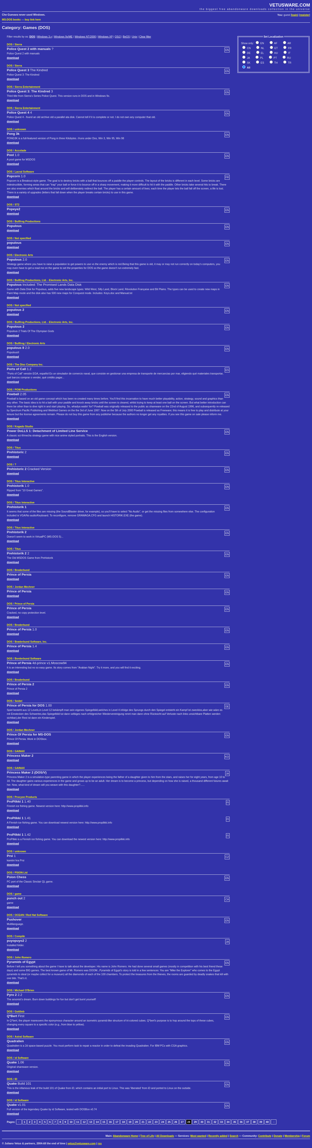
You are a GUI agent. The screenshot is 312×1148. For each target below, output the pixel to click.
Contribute (264, 1135)
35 (234, 1121)
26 (175, 1121)
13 (90, 1121)
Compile (20, 936)
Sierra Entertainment (27, 86)
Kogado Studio (24, 426)
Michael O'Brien (24, 990)
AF (275, 43)
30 (201, 1121)
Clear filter (145, 36)
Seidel (18, 700)
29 (195, 1121)
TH (275, 62)
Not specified (23, 238)
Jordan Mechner (25, 586)
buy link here (33, 19)
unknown (20, 129)
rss (100, 1143)
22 (149, 1121)
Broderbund (22, 570)
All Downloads (165, 1135)
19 (129, 1121)
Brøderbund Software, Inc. (31, 641)
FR (289, 48)
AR (289, 43)
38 (254, 1121)
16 (110, 1121)
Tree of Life (147, 1135)
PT (275, 57)
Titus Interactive (25, 481)
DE (248, 52)
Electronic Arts (24, 255)
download (13, 57)
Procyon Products (26, 796)
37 (247, 1121)
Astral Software (24, 1036)
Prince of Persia (24, 603)
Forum (306, 1135)
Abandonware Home (125, 1135)
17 (116, 1121)
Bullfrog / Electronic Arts (30, 343)
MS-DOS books (11, 19)
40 (267, 1121)
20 (136, 1121)
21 (143, 1121)
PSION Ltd (21, 872)
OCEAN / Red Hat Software (31, 914)
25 (169, 1121)
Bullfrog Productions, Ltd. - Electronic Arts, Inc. (44, 280)
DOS (32, 36)
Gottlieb (19, 1011)
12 (84, 1121)
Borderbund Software (28, 658)
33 (221, 1121)
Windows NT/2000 (85, 36)
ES (262, 62)
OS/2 (118, 36)
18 (123, 1121)
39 (260, 1121)
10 (71, 1121)
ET (276, 48)
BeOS (126, 36)
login (295, 14)
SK (248, 62)
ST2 (17, 204)
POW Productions (26, 389)
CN (248, 48)
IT (288, 52)
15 (103, 1121)
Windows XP (105, 36)
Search (234, 1135)
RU (288, 57)
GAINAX (20, 751)
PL (261, 57)
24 (162, 1121)
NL (262, 48)
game (18, 893)
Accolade (20, 150)
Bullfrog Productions (27, 221)
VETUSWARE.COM (289, 5)
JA (248, 57)
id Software (22, 1057)
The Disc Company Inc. (29, 364)
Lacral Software (24, 171)
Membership (292, 1135)
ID (16, 1079)
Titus (18, 447)
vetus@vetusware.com (82, 1143)
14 (97, 1121)
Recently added (217, 1135)
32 (215, 1121)
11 (77, 1121)
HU (275, 52)
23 (156, 1121)
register (304, 14)
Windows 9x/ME (63, 36)
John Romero (23, 957)
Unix (134, 36)
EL (262, 52)
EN (262, 43)
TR (289, 62)
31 (208, 1121)
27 (182, 1121)
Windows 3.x (44, 36)
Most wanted (198, 1135)
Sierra (18, 44)
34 (228, 1121)
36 (241, 1121)
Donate (277, 1135)
